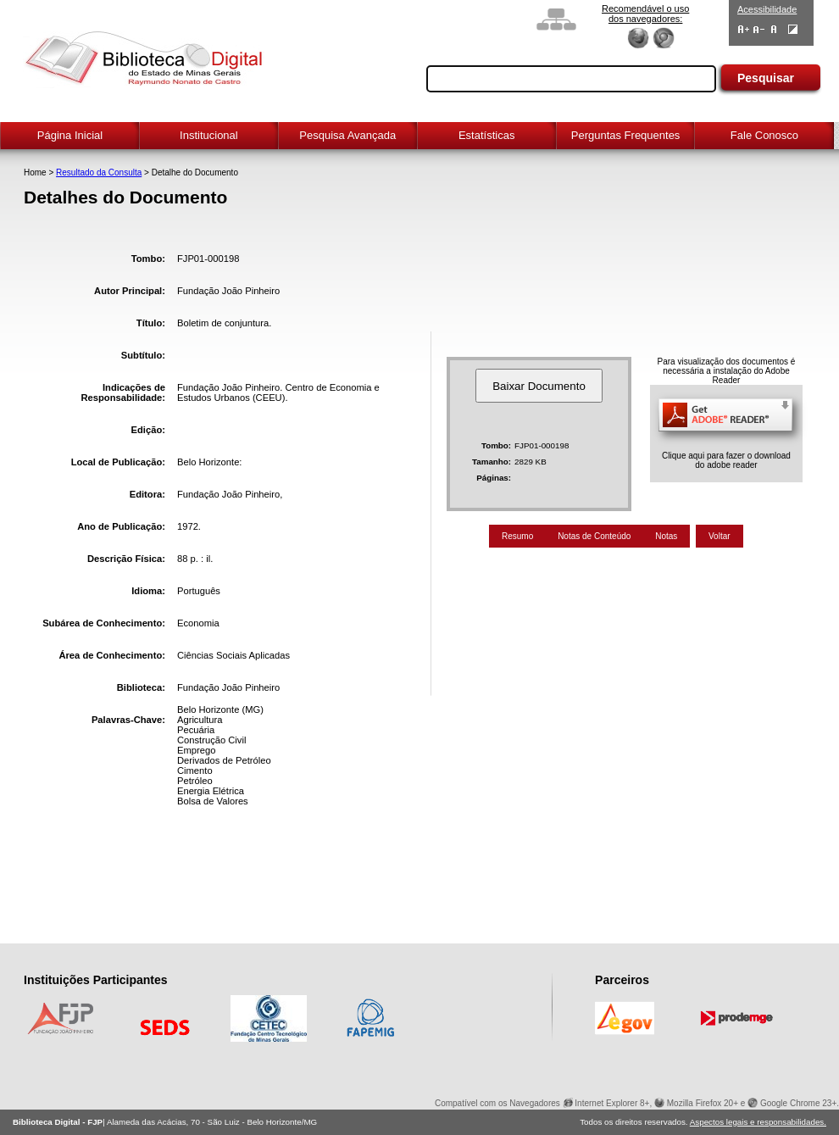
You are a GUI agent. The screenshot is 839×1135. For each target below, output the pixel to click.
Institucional (209, 135)
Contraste (792, 29)
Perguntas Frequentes (626, 135)
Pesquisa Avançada (347, 135)
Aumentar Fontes (743, 29)
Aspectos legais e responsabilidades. (758, 1122)
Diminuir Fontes (759, 29)
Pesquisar (765, 78)
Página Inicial (70, 135)
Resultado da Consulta (99, 172)
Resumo (517, 536)
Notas (666, 536)
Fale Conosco (764, 135)
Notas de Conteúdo (594, 536)
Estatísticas (486, 135)
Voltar (719, 536)
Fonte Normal (774, 29)
